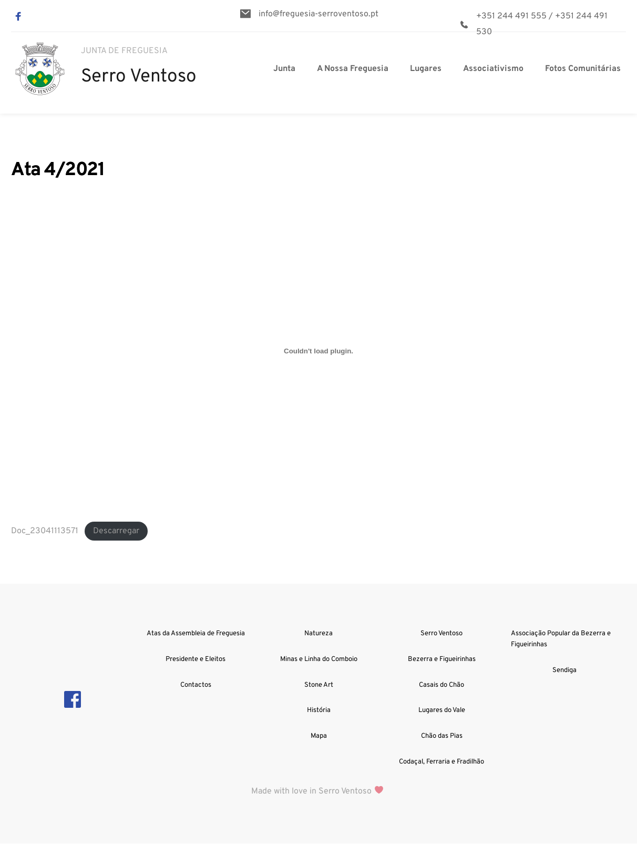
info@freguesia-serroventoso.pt (318, 14)
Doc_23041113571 (44, 531)
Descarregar (116, 531)
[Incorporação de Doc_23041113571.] (318, 351)
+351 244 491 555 (511, 16)
